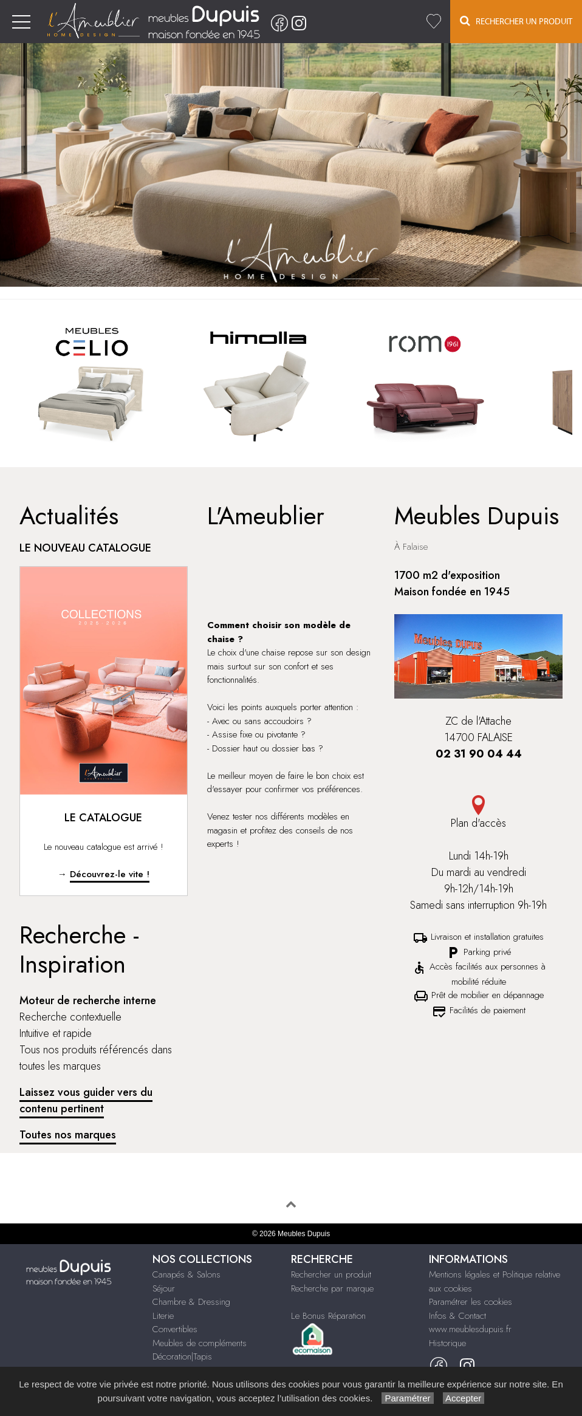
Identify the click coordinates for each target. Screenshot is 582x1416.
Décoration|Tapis (182, 1356)
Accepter (463, 1398)
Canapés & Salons (186, 1274)
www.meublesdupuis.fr (470, 1329)
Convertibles (174, 1329)
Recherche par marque (332, 1288)
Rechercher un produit (331, 1274)
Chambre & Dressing (191, 1301)
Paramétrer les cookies (470, 1301)
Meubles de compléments (199, 1343)
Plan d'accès (478, 813)
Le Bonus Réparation (328, 1315)
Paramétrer (407, 1398)
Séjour (163, 1288)
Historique (447, 1343)
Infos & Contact (457, 1315)
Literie (163, 1315)
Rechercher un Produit (516, 21)
